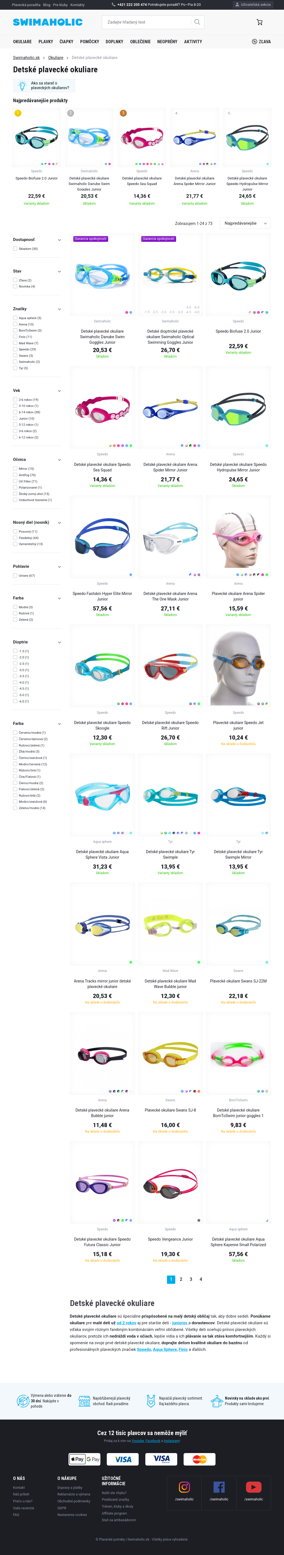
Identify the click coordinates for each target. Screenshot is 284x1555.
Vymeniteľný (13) (31, 544)
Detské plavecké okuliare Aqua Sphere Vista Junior (102, 854)
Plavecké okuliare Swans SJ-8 (170, 1110)
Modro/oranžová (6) (33, 802)
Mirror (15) (26, 469)
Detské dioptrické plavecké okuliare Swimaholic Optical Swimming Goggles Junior (170, 337)
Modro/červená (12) (33, 764)
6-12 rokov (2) (29, 437)
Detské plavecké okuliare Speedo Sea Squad (102, 467)
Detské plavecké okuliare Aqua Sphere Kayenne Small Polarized (238, 1242)
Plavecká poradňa (26, 5)
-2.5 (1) (24, 664)
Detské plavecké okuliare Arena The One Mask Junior (170, 596)
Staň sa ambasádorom (119, 1520)
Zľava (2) (25, 280)
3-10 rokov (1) (29, 406)
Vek (37, 390)
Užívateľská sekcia (253, 4)
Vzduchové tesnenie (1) (35, 500)
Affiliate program (114, 1513)
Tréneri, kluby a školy (117, 1506)
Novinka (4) (27, 286)
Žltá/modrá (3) (29, 751)
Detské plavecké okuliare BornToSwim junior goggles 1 (238, 1113)
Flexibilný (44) (29, 538)
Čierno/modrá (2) (31, 783)
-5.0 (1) (24, 695)
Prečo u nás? (22, 1501)
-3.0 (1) (24, 670)
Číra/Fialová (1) (29, 777)
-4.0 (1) (24, 682)
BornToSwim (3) (30, 330)
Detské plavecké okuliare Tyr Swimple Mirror (238, 854)
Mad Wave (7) (28, 343)
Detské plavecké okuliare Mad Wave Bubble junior (170, 984)
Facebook (153, 1441)
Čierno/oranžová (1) (33, 758)
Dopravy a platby (69, 1488)
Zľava (261, 41)
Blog (46, 5)
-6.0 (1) (24, 701)
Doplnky (114, 41)
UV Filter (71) (28, 481)
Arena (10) (26, 324)
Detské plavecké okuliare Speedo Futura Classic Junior (102, 1242)
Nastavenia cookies (72, 1515)
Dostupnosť (37, 239)
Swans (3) (26, 356)
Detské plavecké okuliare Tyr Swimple (170, 854)
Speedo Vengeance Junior (170, 1239)
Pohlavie (37, 566)
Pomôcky (89, 41)
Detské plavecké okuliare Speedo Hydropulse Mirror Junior (238, 467)
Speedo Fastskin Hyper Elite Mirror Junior (102, 596)
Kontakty (77, 5)
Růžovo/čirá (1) (29, 770)
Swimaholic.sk (26, 57)
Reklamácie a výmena (73, 1494)
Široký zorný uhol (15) (34, 494)
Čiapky (66, 41)
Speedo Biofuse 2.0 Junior (238, 331)
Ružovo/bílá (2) (29, 795)
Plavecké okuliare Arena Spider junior (238, 596)
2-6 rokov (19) (29, 400)
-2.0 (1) (24, 657)
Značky (37, 308)
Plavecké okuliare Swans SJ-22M (238, 981)
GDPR (61, 1508)
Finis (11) (25, 337)
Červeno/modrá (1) (32, 733)
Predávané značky (115, 1500)
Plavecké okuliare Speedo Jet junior (238, 725)
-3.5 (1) (24, 676)
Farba (37, 598)
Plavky (46, 41)
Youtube (137, 1441)
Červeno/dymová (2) (33, 739)
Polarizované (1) (30, 487)
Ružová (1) (26, 613)
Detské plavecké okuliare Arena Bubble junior (102, 1113)
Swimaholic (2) (29, 362)
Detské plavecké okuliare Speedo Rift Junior (170, 725)
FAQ (16, 1515)
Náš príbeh (21, 1494)
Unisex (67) (27, 576)
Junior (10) (26, 418)
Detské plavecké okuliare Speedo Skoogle (102, 725)
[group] (36, 158)
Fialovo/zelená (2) (31, 789)
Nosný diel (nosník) (37, 522)
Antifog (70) (27, 475)
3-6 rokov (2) (28, 431)
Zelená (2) (26, 620)
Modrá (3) (26, 607)
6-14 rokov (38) (29, 412)
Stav (37, 271)
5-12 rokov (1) (29, 425)
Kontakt (19, 1488)
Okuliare (22, 41)
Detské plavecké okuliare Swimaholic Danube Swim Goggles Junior (102, 337)
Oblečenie (140, 41)
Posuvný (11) (28, 531)
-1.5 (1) (24, 651)
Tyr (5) (23, 368)
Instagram (171, 1441)
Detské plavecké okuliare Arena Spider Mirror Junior (170, 467)
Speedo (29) (27, 349)
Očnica (37, 459)
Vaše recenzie (23, 1508)
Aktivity (193, 41)
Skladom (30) (28, 249)
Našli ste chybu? (114, 1493)
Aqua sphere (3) (30, 318)
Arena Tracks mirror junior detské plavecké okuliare (102, 984)
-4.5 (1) (24, 689)
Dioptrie (37, 642)
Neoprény (167, 41)
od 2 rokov (126, 1322)
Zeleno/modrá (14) (32, 808)
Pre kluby (60, 5)
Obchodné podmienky (73, 1501)
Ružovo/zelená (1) (31, 745)
